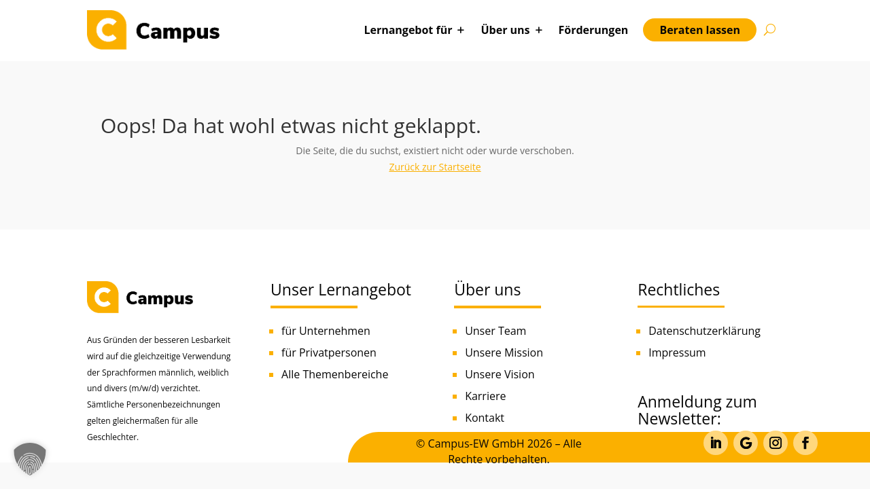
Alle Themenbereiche (334, 374)
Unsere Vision (499, 374)
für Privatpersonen (329, 352)
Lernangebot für (408, 29)
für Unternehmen (325, 330)
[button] (30, 459)
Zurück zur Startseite (435, 166)
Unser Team (495, 330)
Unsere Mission (504, 352)
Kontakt (484, 417)
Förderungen (594, 29)
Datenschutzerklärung (704, 330)
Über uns (505, 29)
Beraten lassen (699, 29)
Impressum (677, 352)
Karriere (485, 395)
